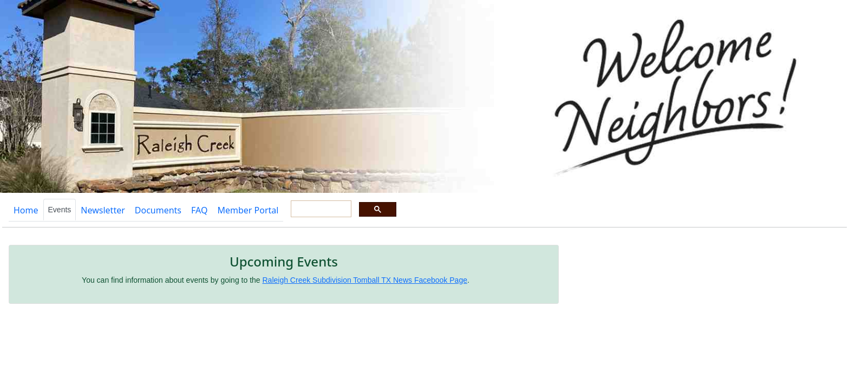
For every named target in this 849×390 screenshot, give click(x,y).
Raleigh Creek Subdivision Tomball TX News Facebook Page (365, 280)
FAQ (199, 210)
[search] (320, 209)
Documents (158, 210)
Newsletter (103, 210)
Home (26, 210)
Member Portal (247, 210)
